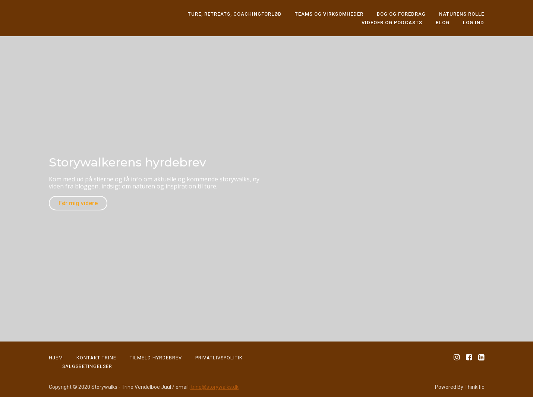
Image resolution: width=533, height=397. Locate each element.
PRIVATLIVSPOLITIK (219, 358)
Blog (443, 22)
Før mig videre (78, 203)
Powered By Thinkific (459, 387)
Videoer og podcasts (392, 22)
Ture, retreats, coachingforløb (234, 14)
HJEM (56, 358)
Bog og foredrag (401, 14)
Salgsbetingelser (87, 366)
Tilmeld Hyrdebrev (156, 358)
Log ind (473, 22)
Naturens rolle (461, 14)
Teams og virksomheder (329, 14)
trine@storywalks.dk (214, 387)
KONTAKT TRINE (96, 358)
